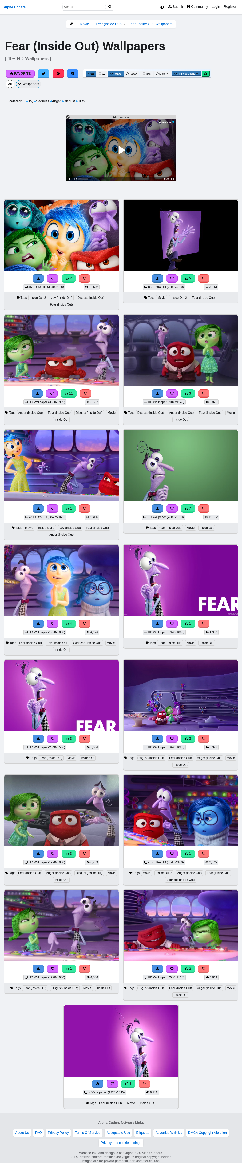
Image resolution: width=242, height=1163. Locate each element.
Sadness (42, 101)
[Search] (110, 6)
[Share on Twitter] (43, 73)
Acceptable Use (118, 1133)
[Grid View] (91, 74)
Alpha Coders (15, 7)
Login (216, 7)
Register (230, 7)
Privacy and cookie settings (121, 1143)
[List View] (101, 74)
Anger (56, 101)
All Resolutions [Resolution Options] (186, 73)
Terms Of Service (88, 1133)
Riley (80, 101)
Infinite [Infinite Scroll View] (115, 73)
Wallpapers (28, 84)
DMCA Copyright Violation (207, 1133)
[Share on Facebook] (72, 73)
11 (69, 393)
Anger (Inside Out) (30, 412)
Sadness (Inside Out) (87, 642)
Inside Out (61, 419)
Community (197, 7)
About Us (22, 1133)
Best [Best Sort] (147, 73)
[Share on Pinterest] (58, 73)
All (10, 84)
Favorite (20, 73)
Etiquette (142, 1133)
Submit (175, 7)
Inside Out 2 (38, 297)
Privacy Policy (58, 1133)
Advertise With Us (168, 1133)
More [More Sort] (162, 73)
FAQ (38, 1133)
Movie (84, 24)
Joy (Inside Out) (61, 297)
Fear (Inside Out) (109, 24)
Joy (30, 101)
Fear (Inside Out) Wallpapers (150, 24)
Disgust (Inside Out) (90, 297)
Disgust (69, 101)
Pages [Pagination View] (131, 73)
